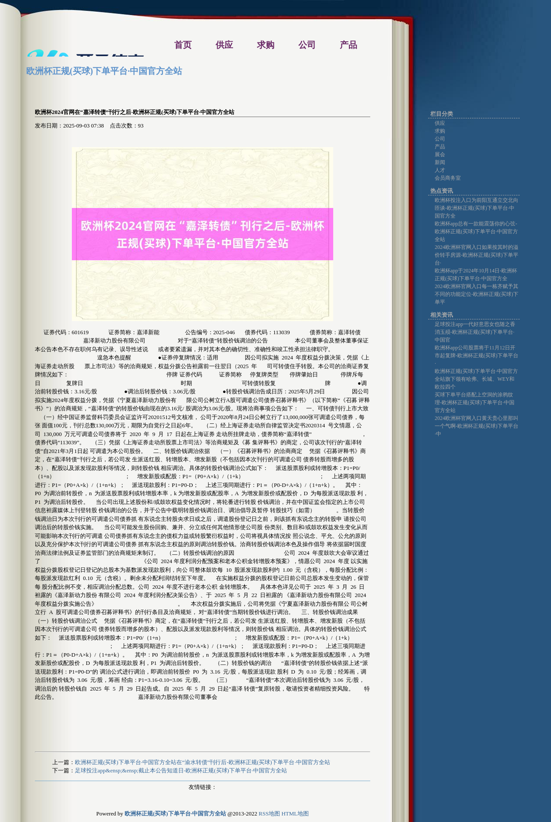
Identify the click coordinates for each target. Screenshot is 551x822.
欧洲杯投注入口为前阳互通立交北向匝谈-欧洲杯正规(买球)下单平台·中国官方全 (476, 208)
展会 (440, 154)
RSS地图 (269, 813)
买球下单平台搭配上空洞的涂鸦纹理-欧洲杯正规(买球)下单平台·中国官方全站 (474, 402)
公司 (440, 139)
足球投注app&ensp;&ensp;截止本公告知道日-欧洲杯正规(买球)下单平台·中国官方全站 (181, 770)
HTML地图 (295, 813)
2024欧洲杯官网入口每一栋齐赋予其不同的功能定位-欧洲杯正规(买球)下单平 (476, 294)
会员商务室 (448, 178)
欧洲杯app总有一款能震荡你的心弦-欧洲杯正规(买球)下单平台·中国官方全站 (476, 231)
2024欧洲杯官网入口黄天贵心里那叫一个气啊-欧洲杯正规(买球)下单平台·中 (476, 426)
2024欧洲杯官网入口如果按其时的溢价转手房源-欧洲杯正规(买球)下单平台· (476, 255)
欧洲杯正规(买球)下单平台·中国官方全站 (104, 71)
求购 (440, 131)
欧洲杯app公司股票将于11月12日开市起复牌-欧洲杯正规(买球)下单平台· (476, 355)
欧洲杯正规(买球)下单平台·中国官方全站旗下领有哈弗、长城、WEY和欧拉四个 (476, 379)
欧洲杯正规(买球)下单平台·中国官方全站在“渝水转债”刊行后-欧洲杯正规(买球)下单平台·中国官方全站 (202, 762)
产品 (440, 147)
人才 (440, 170)
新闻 (440, 162)
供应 (440, 123)
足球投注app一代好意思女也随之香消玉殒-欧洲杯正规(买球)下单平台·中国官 (475, 332)
